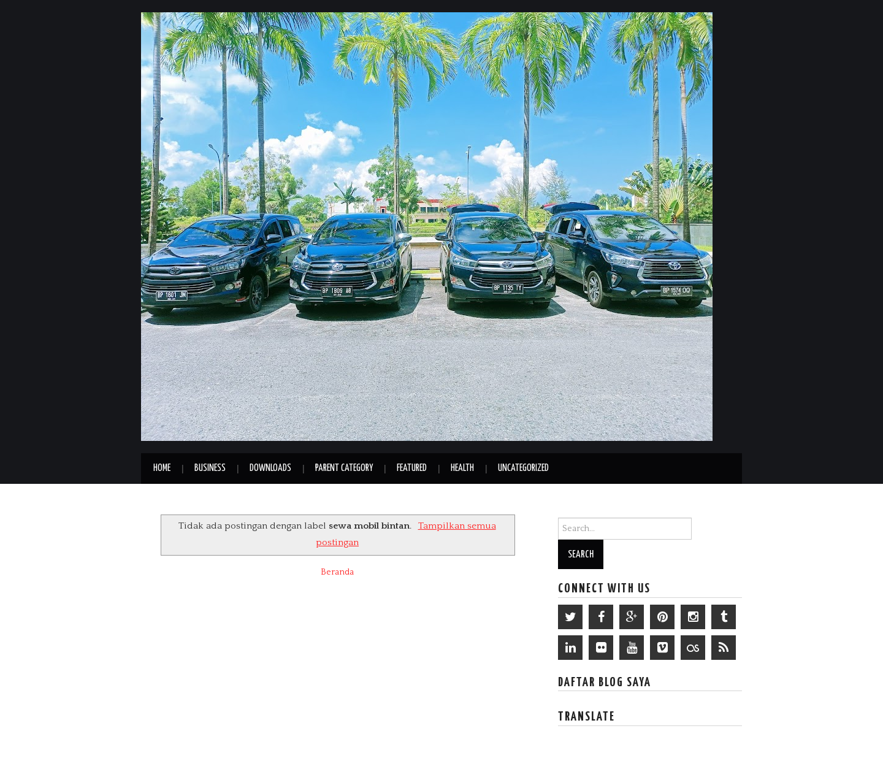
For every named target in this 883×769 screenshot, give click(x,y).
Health (462, 468)
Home (161, 468)
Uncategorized (523, 468)
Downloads (270, 468)
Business (210, 468)
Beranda (337, 572)
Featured (412, 468)
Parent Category (344, 468)
